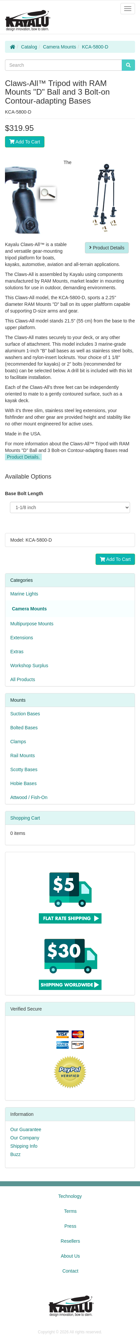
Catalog (29, 46)
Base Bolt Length (24, 493)
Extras (17, 651)
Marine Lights (24, 593)
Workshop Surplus (29, 665)
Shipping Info (23, 1146)
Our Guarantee (25, 1129)
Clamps (18, 741)
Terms (70, 1211)
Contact (70, 1271)
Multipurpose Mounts (31, 623)
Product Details (106, 247)
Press (70, 1226)
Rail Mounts (22, 755)
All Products (22, 679)
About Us (70, 1256)
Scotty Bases (23, 769)
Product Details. (23, 457)
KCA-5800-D (95, 46)
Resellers (70, 1241)
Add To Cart (24, 141)
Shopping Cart (25, 818)
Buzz (15, 1154)
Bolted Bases (24, 727)
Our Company (24, 1137)
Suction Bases (25, 713)
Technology (70, 1196)
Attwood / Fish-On (28, 797)
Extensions (21, 637)
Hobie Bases (23, 783)
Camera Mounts (59, 46)
